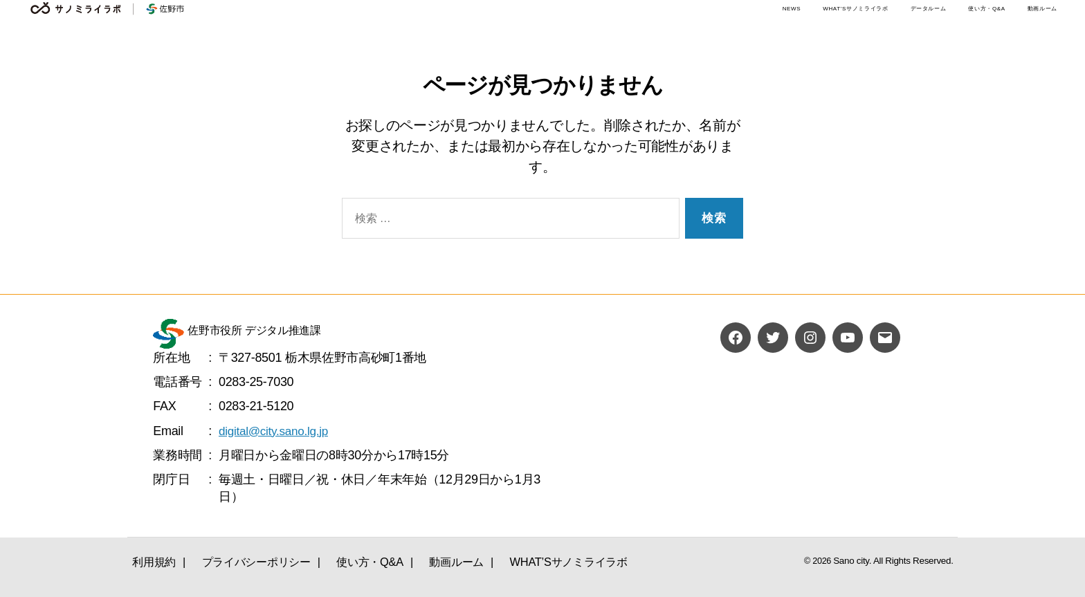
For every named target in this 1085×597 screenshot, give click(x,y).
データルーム (929, 9)
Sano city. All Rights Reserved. (897, 560)
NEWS (792, 9)
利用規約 (150, 560)
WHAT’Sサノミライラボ (855, 9)
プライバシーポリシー (249, 560)
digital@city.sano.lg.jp (276, 431)
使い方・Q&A (986, 9)
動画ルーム (1042, 9)
